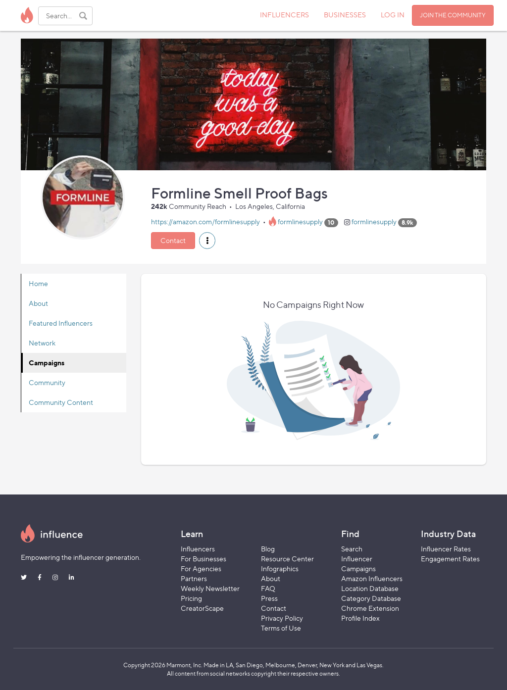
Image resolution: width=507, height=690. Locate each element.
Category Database (371, 598)
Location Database (370, 588)
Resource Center (287, 558)
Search (351, 548)
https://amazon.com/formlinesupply (205, 222)
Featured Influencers (61, 323)
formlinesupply (300, 222)
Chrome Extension (370, 608)
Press (269, 598)
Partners (194, 578)
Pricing (191, 598)
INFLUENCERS (284, 14)
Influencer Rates (446, 548)
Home (38, 283)
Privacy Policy (282, 618)
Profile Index (360, 618)
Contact (173, 240)
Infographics (280, 568)
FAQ (268, 588)
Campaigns (46, 362)
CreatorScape (202, 608)
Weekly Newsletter (210, 588)
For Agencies (201, 568)
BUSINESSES (345, 14)
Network (42, 343)
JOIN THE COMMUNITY (453, 15)
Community (47, 382)
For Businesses (203, 558)
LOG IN (393, 14)
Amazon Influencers (372, 578)
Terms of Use (281, 628)
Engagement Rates (450, 558)
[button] (207, 240)
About (38, 303)
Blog (268, 548)
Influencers (198, 548)
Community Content (61, 402)
